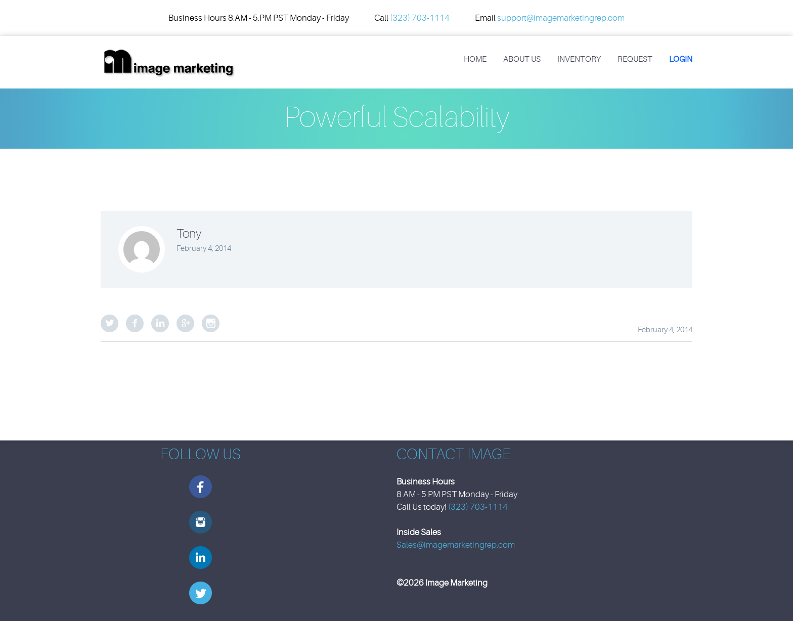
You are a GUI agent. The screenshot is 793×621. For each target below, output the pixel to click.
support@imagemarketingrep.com (561, 18)
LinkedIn (160, 323)
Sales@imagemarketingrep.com (455, 545)
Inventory (579, 59)
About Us (522, 59)
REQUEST (635, 59)
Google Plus (185, 323)
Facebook (135, 323)
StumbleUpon (210, 323)
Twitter (109, 323)
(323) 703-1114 (420, 18)
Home (475, 59)
